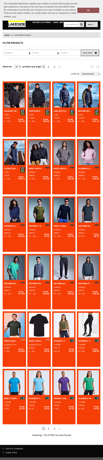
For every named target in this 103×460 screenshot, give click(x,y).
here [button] (14, 16)
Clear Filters (87, 53)
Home (7, 35)
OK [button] (88, 10)
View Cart (58, 22)
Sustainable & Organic (22, 35)
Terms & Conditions (14, 449)
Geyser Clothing (41, 22)
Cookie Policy (11, 452)
